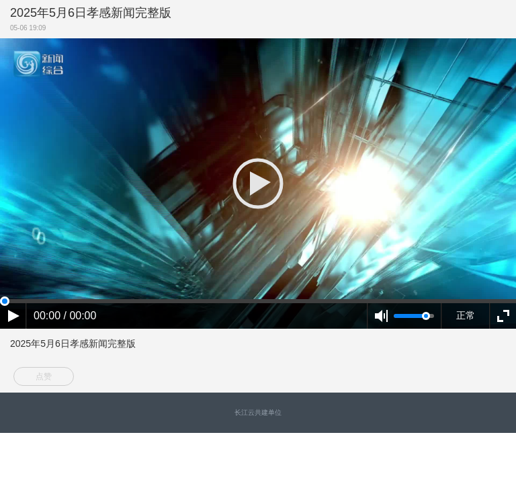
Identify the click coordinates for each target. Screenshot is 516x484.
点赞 (44, 376)
